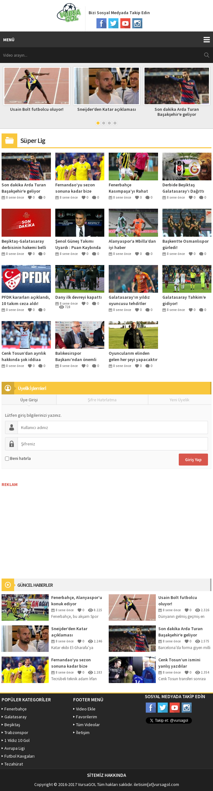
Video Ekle (86, 709)
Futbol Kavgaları (19, 756)
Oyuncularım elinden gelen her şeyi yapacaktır (133, 356)
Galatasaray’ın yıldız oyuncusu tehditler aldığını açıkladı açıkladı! (129, 300)
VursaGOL (87, 784)
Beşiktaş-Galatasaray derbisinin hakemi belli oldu (24, 244)
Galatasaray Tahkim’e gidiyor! (184, 300)
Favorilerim (86, 717)
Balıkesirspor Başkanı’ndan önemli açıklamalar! (75, 356)
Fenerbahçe (15, 709)
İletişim (83, 732)
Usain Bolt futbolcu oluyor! (36, 109)
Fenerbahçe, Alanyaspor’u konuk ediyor (76, 601)
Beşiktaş (12, 724)
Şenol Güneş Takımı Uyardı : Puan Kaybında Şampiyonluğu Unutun (78, 244)
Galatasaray (15, 717)
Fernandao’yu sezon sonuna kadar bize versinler (75, 188)
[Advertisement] (49, 526)
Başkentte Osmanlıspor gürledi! (185, 244)
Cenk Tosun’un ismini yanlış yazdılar (179, 663)
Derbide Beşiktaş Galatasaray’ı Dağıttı (183, 188)
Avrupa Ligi (14, 748)
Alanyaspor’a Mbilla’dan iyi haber (132, 244)
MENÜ (8, 39)
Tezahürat (13, 764)
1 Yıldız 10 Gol (17, 740)
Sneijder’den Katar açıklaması (106, 109)
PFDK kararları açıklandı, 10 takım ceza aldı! (26, 300)
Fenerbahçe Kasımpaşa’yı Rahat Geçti (128, 188)
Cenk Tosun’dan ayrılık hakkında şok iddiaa (24, 356)
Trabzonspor (16, 732)
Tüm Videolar (88, 724)
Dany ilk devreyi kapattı (78, 297)
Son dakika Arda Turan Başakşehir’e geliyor (177, 111)
